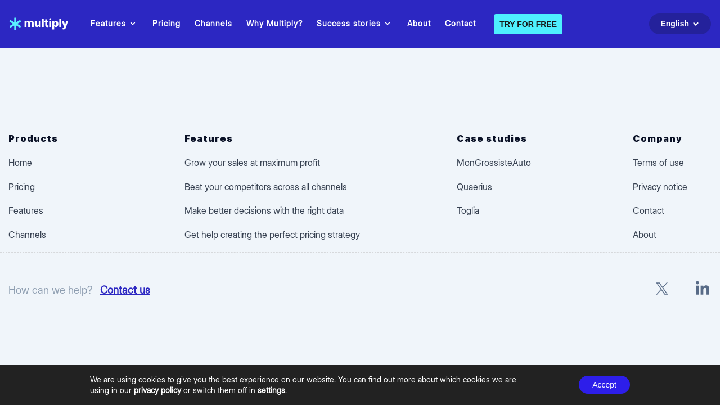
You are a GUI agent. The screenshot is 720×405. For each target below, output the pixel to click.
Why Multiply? (274, 23)
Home (20, 162)
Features (114, 23)
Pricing (166, 23)
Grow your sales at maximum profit (252, 162)
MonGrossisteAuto (494, 162)
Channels (213, 23)
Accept (604, 384)
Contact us (125, 290)
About (419, 23)
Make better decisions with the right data (264, 210)
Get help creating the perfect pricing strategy (272, 234)
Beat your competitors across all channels (265, 186)
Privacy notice (660, 186)
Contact (460, 23)
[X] (662, 290)
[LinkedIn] (703, 290)
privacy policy (157, 390)
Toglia (468, 210)
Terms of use (658, 162)
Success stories (355, 23)
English (681, 24)
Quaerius (474, 186)
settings (271, 390)
